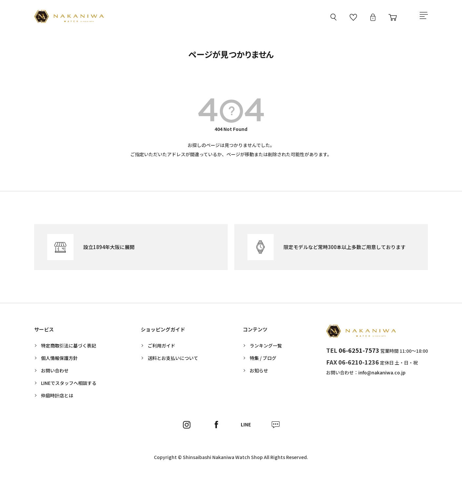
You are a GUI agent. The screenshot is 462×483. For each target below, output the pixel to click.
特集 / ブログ (263, 358)
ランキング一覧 (266, 345)
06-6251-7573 (359, 350)
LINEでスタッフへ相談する (68, 383)
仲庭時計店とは (57, 395)
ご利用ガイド (161, 345)
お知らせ (259, 370)
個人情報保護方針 (59, 358)
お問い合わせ (55, 370)
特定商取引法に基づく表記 (68, 345)
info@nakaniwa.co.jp (382, 372)
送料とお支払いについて (173, 358)
